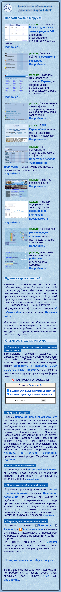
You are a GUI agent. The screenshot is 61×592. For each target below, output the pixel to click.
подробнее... (10, 459)
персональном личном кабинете (36, 417)
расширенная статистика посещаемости (38, 215)
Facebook (10, 529)
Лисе (46, 576)
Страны (46, 81)
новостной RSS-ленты (42, 469)
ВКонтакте (44, 525)
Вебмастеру (11, 580)
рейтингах (35, 258)
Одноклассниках (32, 529)
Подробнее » (12, 47)
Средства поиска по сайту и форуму (29, 560)
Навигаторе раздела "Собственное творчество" (29, 163)
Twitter (53, 542)
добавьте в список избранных (30, 453)
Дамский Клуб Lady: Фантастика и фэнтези (32, 391)
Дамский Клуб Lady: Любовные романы (31, 394)
